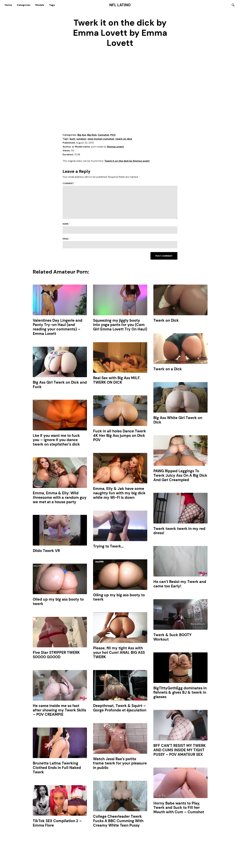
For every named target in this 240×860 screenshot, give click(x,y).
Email (66, 239)
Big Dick (92, 135)
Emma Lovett (115, 146)
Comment (69, 183)
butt (72, 139)
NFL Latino (120, 5)
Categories (23, 5)
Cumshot (103, 135)
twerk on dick (123, 139)
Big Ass (81, 135)
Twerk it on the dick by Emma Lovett (127, 161)
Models (39, 5)
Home (8, 5)
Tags (52, 5)
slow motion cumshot (101, 139)
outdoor (81, 139)
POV (113, 135)
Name (66, 224)
